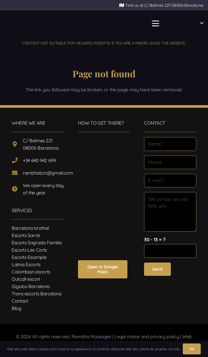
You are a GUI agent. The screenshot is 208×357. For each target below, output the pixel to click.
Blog (16, 308)
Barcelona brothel (30, 228)
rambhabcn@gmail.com (48, 173)
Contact (20, 301)
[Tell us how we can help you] (170, 211)
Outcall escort (26, 279)
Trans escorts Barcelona (37, 294)
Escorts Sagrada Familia (37, 243)
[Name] (170, 144)
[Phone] (170, 162)
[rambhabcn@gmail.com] (17, 173)
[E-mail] (170, 180)
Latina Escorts (26, 264)
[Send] (157, 269)
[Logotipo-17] (83, 23)
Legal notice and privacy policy (146, 337)
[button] (155, 23)
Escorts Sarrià (26, 235)
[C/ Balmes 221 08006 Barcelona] (17, 144)
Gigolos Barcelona (31, 286)
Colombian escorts (31, 272)
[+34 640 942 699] (17, 160)
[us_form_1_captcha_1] (170, 251)
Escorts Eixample (29, 257)
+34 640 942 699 (39, 160)
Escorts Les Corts (29, 250)
